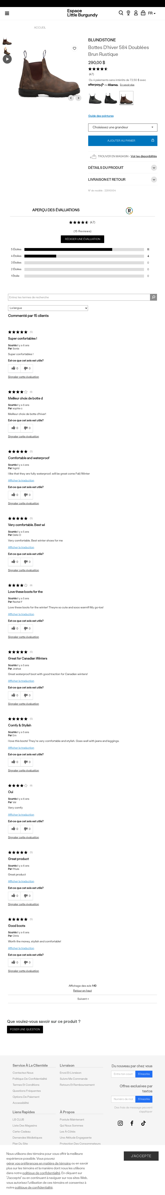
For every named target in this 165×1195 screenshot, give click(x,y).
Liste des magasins (25, 1125)
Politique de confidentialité (30, 1079)
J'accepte (141, 1156)
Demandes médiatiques (27, 1137)
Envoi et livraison (70, 1072)
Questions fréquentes (27, 1091)
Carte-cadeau (22, 1131)
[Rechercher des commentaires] (153, 297)
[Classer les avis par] (48, 308)
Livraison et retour (123, 179)
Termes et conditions (26, 1085)
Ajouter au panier (130, 141)
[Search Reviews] (82, 297)
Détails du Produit (123, 167)
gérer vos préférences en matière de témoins (38, 1163)
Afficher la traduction (21, 480)
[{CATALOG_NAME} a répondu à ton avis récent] (14, 368)
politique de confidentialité (41, 1173)
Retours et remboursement (77, 1085)
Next (79, 98)
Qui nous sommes (71, 1125)
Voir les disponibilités (144, 156)
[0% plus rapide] (26, 368)
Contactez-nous (23, 1072)
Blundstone (102, 39)
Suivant (83, 999)
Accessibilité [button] (21, 1103)
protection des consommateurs (80, 1143)
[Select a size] (123, 128)
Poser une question (25, 1029)
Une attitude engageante (76, 1137)
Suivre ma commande (74, 1079)
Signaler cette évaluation (23, 377)
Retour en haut (82, 990)
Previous (71, 98)
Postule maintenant (72, 1119)
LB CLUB (18, 1119)
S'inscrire (144, 1074)
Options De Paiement (26, 1097)
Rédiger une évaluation (82, 239)
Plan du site (20, 1143)
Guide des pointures (101, 116)
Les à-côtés (67, 1131)
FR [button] (152, 13)
